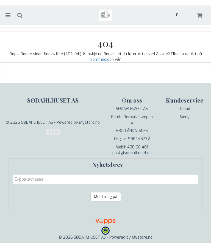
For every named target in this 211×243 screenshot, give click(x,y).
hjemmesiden (102, 59)
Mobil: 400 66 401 (132, 147)
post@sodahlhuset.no (132, 152)
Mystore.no (89, 122)
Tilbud (184, 108)
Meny (185, 117)
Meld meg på (105, 196)
